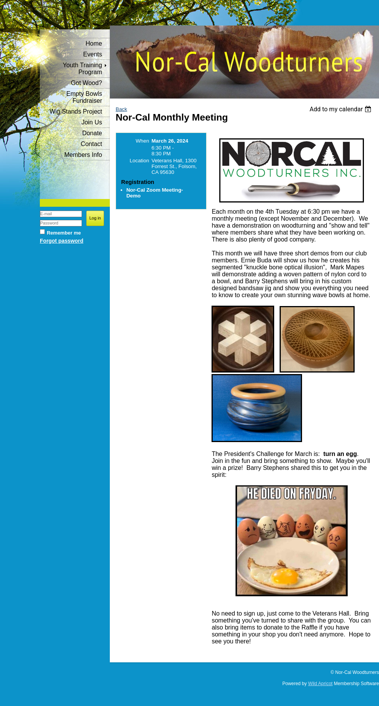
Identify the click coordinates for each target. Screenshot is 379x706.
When (142, 141)
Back (121, 109)
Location (139, 160)
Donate (92, 133)
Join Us (92, 122)
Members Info (83, 154)
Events (92, 54)
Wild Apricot (320, 683)
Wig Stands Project (76, 111)
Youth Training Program (82, 68)
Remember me (64, 233)
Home (93, 43)
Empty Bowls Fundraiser (84, 97)
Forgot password (61, 241)
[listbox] (341, 109)
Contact (91, 144)
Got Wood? (86, 83)
